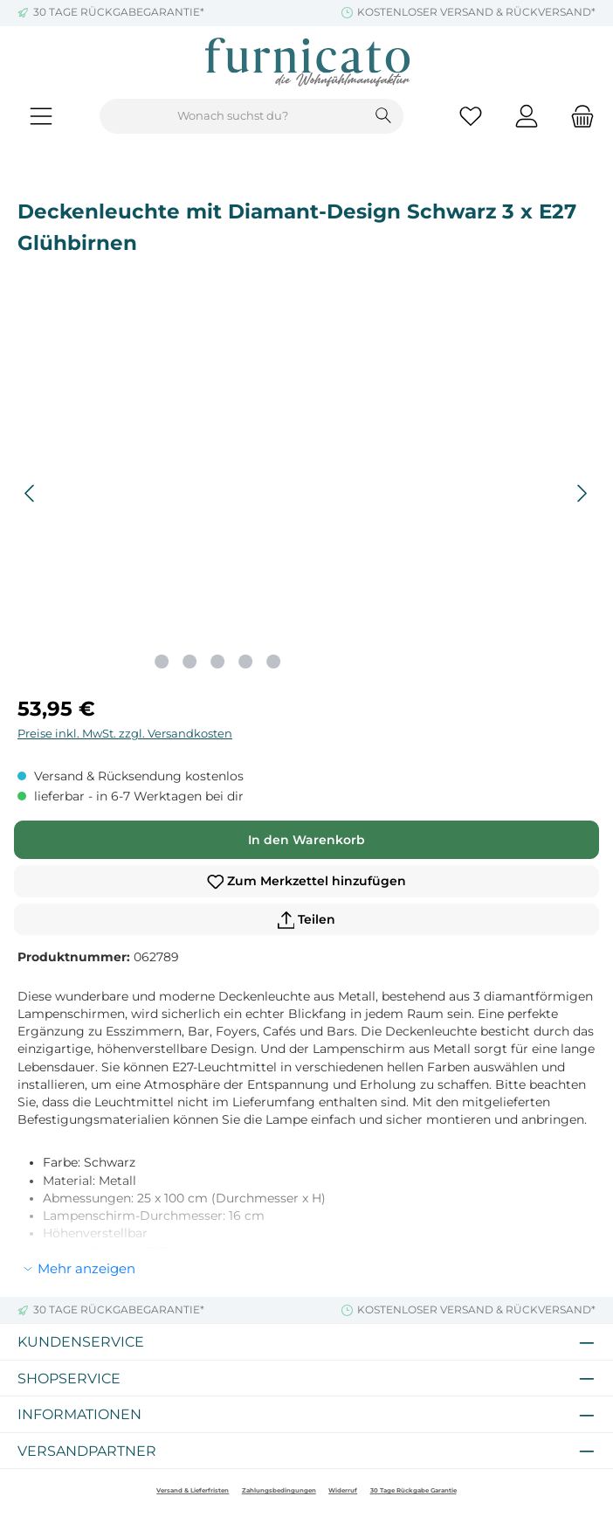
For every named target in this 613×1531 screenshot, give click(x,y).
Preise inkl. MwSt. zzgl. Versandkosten (124, 733)
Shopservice (69, 1378)
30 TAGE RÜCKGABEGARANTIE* (118, 12)
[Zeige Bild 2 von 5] (189, 662)
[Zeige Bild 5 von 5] (273, 662)
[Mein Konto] (526, 117)
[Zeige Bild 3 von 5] (217, 662)
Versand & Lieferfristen (192, 1490)
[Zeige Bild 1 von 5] (162, 662)
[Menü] (41, 117)
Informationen (79, 1414)
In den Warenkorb (306, 840)
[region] (306, 494)
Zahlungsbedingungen (279, 1490)
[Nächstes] (581, 493)
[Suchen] (383, 116)
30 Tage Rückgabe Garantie (413, 1490)
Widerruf (342, 1490)
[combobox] (232, 116)
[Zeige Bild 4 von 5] (245, 662)
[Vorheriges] (30, 493)
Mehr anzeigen (86, 1268)
